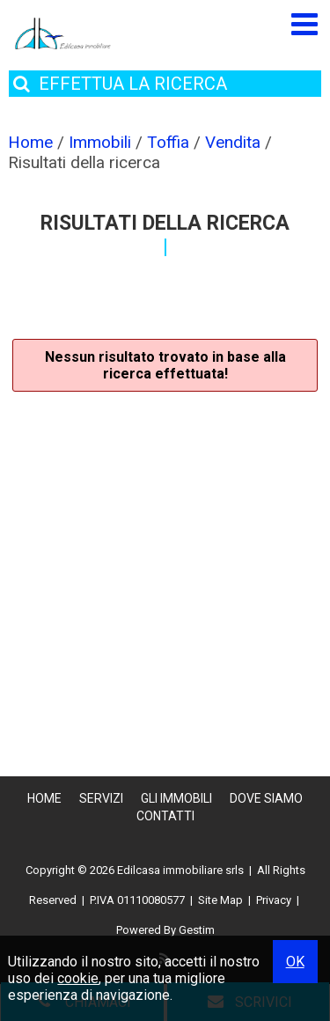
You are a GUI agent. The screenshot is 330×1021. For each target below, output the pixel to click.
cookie (78, 978)
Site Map (220, 900)
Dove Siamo (266, 798)
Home (44, 798)
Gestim (197, 930)
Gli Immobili (176, 798)
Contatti (165, 816)
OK (295, 961)
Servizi (101, 798)
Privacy (273, 900)
